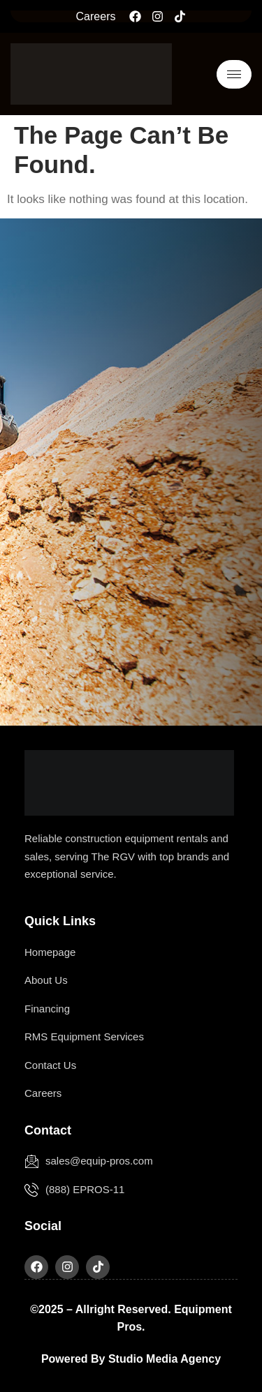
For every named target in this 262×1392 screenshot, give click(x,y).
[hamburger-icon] (234, 74)
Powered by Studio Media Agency (131, 1359)
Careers (96, 16)
